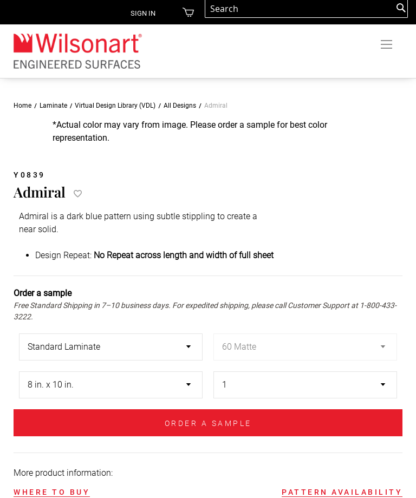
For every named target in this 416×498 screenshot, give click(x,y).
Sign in (143, 13)
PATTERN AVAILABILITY (342, 492)
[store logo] (77, 50)
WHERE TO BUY (52, 492)
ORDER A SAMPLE (208, 423)
